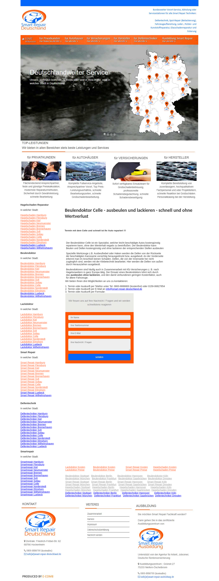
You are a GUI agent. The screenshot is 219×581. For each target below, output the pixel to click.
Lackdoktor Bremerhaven (34, 328)
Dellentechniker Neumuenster (36, 421)
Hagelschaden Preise (164, 469)
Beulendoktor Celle (31, 285)
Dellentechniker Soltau (32, 432)
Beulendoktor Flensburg (33, 266)
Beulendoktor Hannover (130, 475)
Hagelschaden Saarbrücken (135, 490)
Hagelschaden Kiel (31, 220)
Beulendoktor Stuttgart (77, 475)
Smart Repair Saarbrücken (132, 484)
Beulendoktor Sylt (30, 279)
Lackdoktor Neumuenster (34, 322)
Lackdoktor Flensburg (32, 317)
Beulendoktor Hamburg (33, 263)
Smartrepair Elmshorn (32, 489)
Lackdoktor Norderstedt (33, 339)
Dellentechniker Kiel (31, 419)
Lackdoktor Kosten (75, 467)
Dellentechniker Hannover (136, 493)
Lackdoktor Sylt (29, 330)
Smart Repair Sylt (30, 379)
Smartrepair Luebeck (32, 494)
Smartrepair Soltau (31, 481)
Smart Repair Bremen (32, 373)
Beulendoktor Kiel (30, 268)
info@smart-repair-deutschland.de (124, 289)
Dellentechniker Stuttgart (78, 493)
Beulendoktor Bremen (32, 274)
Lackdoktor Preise (75, 469)
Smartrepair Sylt (29, 478)
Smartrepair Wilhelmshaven (35, 491)
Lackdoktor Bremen (31, 325)
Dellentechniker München (78, 495)
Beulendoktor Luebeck (32, 293)
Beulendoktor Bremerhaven (35, 277)
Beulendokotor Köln (157, 475)
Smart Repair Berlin (101, 481)
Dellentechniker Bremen (33, 424)
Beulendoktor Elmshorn (33, 290)
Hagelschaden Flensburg (34, 217)
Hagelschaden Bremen (33, 226)
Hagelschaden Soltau (32, 234)
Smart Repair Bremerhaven (35, 376)
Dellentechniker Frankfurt (107, 495)
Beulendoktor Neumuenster (35, 271)
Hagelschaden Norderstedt (35, 239)
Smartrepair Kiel (29, 467)
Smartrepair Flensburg (32, 464)
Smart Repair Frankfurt (104, 484)
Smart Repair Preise (136, 469)
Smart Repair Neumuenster (35, 370)
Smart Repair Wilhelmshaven (36, 395)
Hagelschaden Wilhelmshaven (37, 248)
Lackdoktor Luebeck (31, 344)
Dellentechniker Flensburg (34, 416)
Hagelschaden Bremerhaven (36, 228)
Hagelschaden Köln (161, 487)
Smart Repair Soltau (31, 381)
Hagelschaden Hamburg (33, 215)
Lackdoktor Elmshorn (32, 341)
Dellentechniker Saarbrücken (138, 495)
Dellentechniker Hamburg (34, 413)
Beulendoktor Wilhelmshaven (36, 296)
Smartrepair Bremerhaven (34, 475)
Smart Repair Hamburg (33, 362)
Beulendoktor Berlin (102, 475)
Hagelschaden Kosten (165, 467)
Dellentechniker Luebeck (34, 446)
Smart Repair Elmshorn (33, 390)
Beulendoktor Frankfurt (104, 478)
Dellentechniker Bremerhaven (36, 427)
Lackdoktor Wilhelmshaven (35, 347)
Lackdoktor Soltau (30, 333)
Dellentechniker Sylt (31, 430)
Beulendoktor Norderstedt (34, 288)
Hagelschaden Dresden (163, 490)
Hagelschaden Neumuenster (36, 223)
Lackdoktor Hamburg (32, 314)
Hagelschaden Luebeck (33, 245)
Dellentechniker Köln (165, 493)
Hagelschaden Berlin (103, 487)
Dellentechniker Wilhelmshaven (37, 443)
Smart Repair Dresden (160, 484)
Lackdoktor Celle (29, 336)
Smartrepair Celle (30, 483)
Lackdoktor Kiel (29, 319)
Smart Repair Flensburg (33, 365)
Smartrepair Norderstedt (33, 486)
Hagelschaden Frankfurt (106, 490)
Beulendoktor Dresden (160, 478)
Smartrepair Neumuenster (34, 470)
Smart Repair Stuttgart (77, 481)
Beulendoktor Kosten (104, 467)
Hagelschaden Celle (31, 237)
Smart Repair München (77, 484)
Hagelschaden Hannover (133, 487)
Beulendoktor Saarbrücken (132, 478)
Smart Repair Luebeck (32, 392)
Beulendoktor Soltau (31, 282)
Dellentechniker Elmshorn (34, 441)
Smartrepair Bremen (31, 472)
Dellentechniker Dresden (168, 495)
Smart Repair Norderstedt (34, 387)
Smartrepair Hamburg (32, 461)
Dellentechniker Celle (32, 435)
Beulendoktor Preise (104, 469)
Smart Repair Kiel (30, 368)
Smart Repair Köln (157, 481)
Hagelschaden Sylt (31, 231)
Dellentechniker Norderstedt (35, 438)
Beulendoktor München (77, 478)
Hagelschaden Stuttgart (77, 487)
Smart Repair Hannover (130, 481)
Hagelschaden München (78, 490)
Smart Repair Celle (31, 384)
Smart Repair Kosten (137, 467)
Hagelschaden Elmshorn (34, 242)
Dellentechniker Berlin (105, 493)
